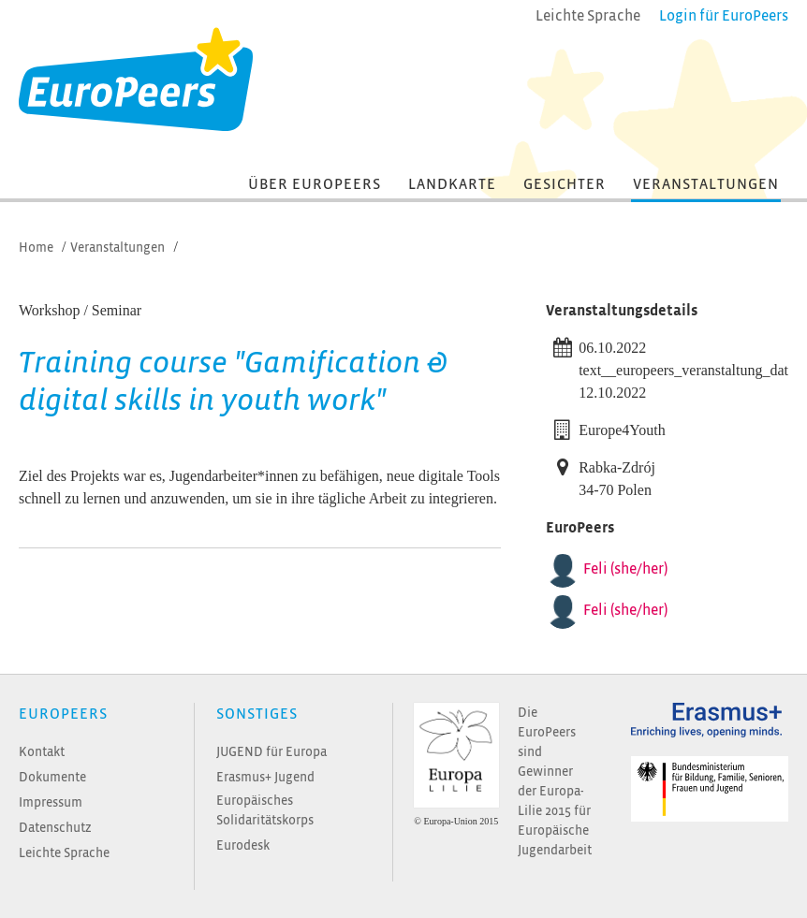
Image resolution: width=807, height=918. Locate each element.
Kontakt (42, 752)
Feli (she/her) (625, 569)
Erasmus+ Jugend (265, 777)
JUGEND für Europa (271, 752)
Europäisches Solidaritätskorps (265, 810)
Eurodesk (243, 845)
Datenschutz (55, 828)
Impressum (50, 802)
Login (723, 15)
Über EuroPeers (314, 184)
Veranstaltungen (706, 184)
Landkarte (452, 184)
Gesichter (564, 184)
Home (36, 247)
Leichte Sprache (64, 853)
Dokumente (52, 777)
